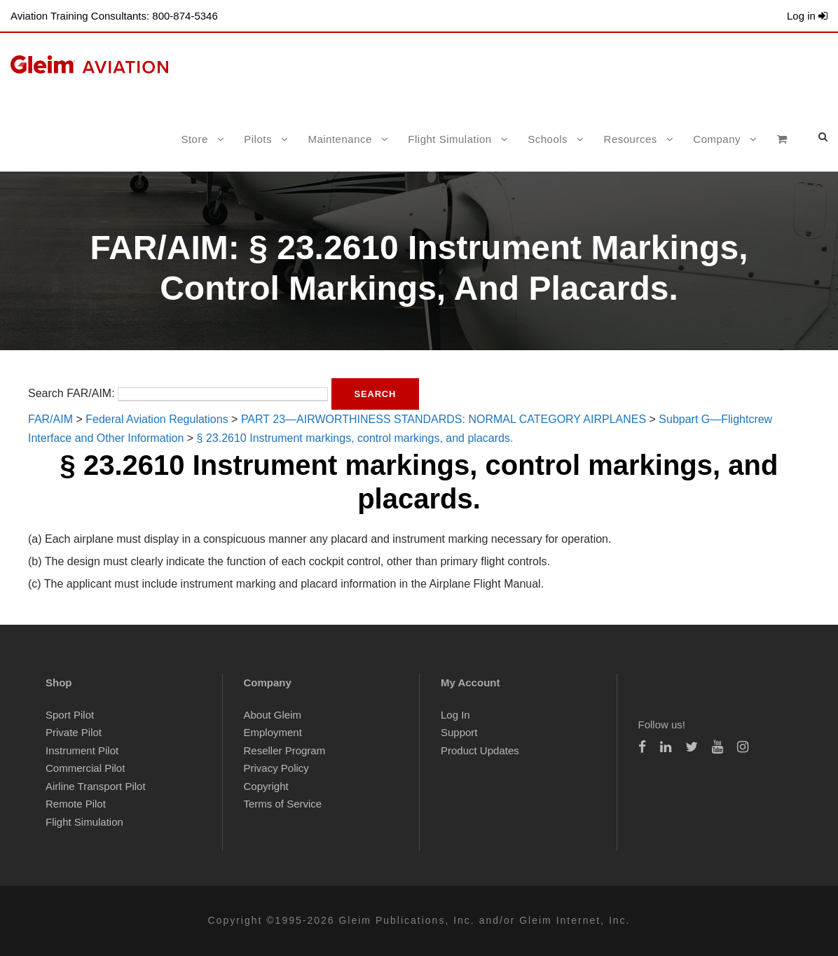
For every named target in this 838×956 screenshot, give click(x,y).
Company (717, 139)
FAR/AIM (50, 419)
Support (459, 732)
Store (194, 139)
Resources (630, 139)
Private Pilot (74, 732)
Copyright (266, 786)
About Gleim (273, 715)
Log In (455, 715)
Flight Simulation (449, 139)
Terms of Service (283, 804)
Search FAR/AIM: (71, 393)
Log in (807, 16)
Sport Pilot (70, 715)
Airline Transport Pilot (96, 786)
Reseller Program (285, 750)
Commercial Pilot (85, 768)
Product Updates (480, 750)
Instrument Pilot (82, 750)
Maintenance (339, 139)
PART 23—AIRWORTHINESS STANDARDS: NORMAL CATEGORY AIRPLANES (443, 419)
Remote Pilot (76, 804)
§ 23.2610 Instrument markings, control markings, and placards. (355, 438)
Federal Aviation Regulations (156, 419)
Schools (548, 139)
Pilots (258, 139)
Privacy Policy (276, 768)
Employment (273, 732)
